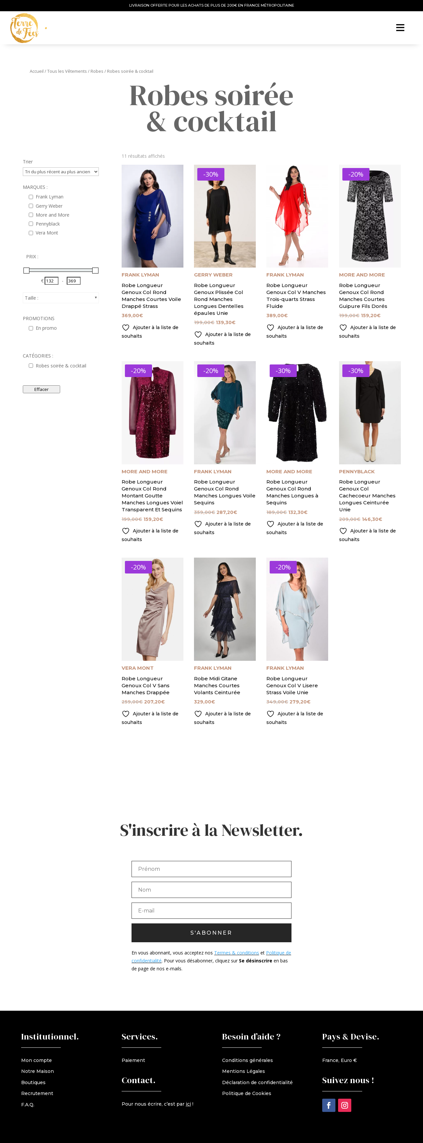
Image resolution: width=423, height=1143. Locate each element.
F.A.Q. (27, 1105)
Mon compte (36, 1060)
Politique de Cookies (246, 1093)
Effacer (41, 389)
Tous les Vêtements (67, 71)
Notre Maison (37, 1071)
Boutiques (33, 1082)
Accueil (37, 71)
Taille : (31, 298)
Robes (97, 71)
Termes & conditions (236, 956)
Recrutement (37, 1093)
